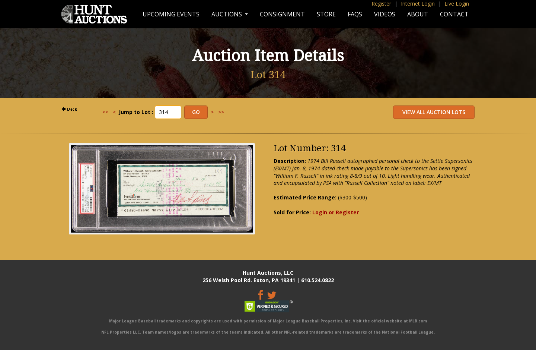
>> (221, 112)
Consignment (282, 14)
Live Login (456, 3)
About (417, 14)
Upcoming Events (171, 14)
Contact (454, 14)
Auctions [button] (227, 14)
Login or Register (335, 212)
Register (381, 3)
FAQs (355, 14)
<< (105, 112)
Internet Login (418, 3)
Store (326, 14)
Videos (384, 14)
